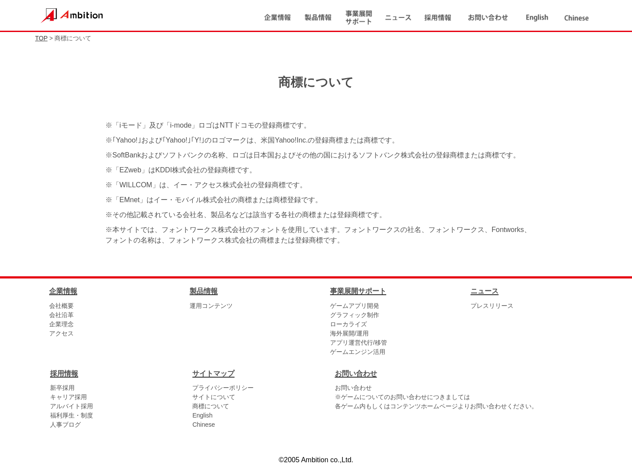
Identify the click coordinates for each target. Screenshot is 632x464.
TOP (41, 38)
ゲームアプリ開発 (354, 305)
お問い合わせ (353, 387)
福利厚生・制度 (71, 415)
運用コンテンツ (211, 305)
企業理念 (61, 324)
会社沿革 (61, 314)
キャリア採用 (68, 396)
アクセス (61, 333)
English (202, 415)
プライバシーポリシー (223, 387)
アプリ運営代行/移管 (358, 342)
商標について (210, 406)
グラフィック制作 (354, 314)
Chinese (203, 424)
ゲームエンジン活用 (357, 351)
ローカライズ (348, 324)
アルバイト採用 (71, 406)
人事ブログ (65, 424)
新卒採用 (62, 387)
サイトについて (213, 396)
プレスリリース (492, 305)
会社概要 (61, 305)
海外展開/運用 (349, 333)
